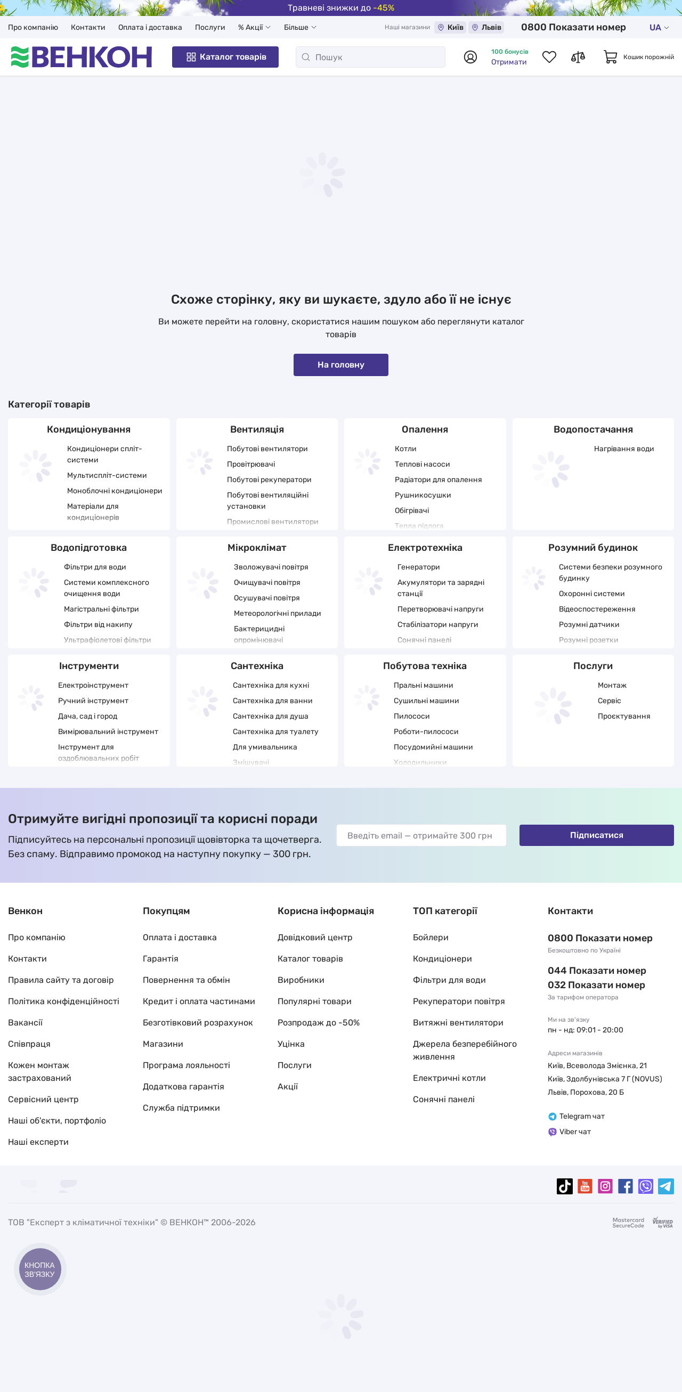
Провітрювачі (251, 464)
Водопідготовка (89, 547)
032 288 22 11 (579, 985)
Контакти (88, 27)
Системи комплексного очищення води (106, 588)
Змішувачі (251, 762)
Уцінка (291, 1044)
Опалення (425, 429)
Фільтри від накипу (98, 624)
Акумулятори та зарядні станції (440, 588)
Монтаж (612, 685)
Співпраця (29, 1044)
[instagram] (605, 1186)
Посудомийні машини (433, 747)
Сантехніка (257, 666)
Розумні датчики (589, 624)
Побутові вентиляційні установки (267, 501)
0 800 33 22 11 (591, 27)
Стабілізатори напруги (437, 624)
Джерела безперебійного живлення (465, 1050)
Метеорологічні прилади (277, 613)
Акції (288, 1086)
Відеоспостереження (597, 609)
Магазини (163, 1044)
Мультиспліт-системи (107, 475)
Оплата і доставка (150, 27)
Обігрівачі (412, 510)
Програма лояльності (186, 1065)
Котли (406, 448)
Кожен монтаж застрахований (39, 1071)
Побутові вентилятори (267, 448)
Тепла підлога (419, 526)
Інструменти (89, 666)
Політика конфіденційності (63, 1001)
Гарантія (160, 959)
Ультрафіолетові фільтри (107, 640)
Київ (482, 27)
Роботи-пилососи (426, 731)
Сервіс (609, 700)
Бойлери (431, 937)
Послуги (210, 27)
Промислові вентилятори (273, 521)
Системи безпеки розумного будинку (610, 573)
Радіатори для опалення (438, 479)
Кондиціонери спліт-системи (104, 454)
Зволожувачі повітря (271, 567)
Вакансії (25, 1022)
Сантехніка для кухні (271, 685)
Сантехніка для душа (270, 716)
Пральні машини (423, 685)
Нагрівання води (624, 448)
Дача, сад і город (87, 716)
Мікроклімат (257, 547)
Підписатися (596, 835)
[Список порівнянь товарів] (578, 57)
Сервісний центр (43, 1099)
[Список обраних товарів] (549, 57)
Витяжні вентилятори (458, 1022)
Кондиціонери (442, 959)
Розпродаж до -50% (319, 1022)
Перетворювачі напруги (440, 609)
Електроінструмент (93, 685)
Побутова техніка (425, 666)
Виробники (301, 980)
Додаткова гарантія (183, 1086)
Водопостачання (593, 429)
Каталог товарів (225, 57)
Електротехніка (425, 547)
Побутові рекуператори (269, 479)
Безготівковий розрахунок (198, 1022)
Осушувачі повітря (267, 598)
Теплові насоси (422, 464)
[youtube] (585, 1186)
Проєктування (624, 716)
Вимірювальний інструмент (108, 731)
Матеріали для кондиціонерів (93, 512)
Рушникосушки (423, 495)
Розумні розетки (589, 640)
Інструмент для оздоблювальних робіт (98, 753)
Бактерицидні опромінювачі (259, 634)
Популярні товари (315, 1001)
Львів (519, 27)
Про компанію (33, 27)
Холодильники (420, 762)
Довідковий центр (315, 937)
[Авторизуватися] (470, 57)
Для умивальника (265, 747)
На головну (341, 365)
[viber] (646, 1186)
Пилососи (412, 716)
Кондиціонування (89, 429)
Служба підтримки (181, 1108)
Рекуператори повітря (459, 1001)
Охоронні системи (592, 593)
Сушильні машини (426, 700)
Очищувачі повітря (267, 582)
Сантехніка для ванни (273, 700)
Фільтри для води (95, 567)
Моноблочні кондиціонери (115, 490)
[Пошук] (370, 57)
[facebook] (626, 1186)
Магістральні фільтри (101, 609)
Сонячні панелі (424, 640)
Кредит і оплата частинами (199, 1001)
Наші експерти (38, 1142)
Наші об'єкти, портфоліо (57, 1121)
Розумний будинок (593, 547)
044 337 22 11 (579, 970)
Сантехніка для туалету (276, 731)
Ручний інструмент (93, 700)
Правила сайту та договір (61, 980)
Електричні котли (449, 1078)
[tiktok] (565, 1186)
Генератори (418, 567)
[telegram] (666, 1186)
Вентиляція (257, 429)
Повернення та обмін (186, 980)
